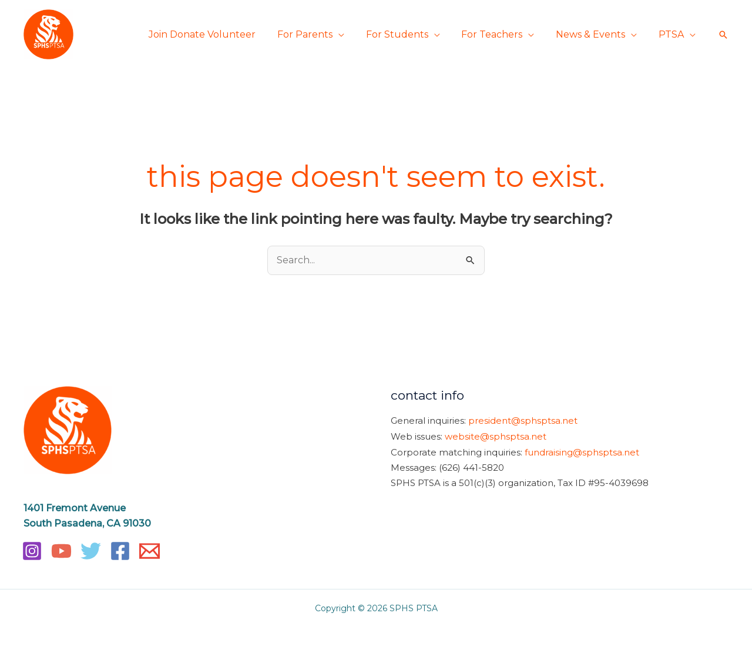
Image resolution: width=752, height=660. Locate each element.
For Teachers (498, 34)
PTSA (672, 34)
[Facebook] (120, 551)
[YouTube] (61, 551)
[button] (723, 34)
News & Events (594, 34)
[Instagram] (32, 551)
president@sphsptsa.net (523, 421)
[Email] (149, 551)
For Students (406, 34)
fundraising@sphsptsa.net (582, 451)
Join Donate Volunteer (217, 34)
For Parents (317, 34)
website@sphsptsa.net (495, 435)
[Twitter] (90, 551)
